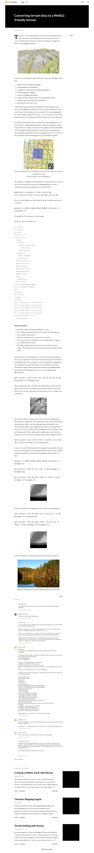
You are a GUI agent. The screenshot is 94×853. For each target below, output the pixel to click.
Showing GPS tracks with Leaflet (27, 103)
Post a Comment (18, 759)
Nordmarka (27, 589)
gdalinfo (19, 216)
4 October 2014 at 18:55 (24, 737)
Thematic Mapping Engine (28, 799)
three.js (47, 117)
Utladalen (31, 112)
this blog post (35, 616)
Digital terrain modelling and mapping (28, 85)
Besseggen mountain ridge (48, 453)
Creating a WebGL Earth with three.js (33, 772)
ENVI (28, 432)
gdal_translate (19, 372)
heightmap (57, 362)
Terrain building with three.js (29, 825)
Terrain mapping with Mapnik (26, 92)
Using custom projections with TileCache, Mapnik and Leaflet (36, 98)
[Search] (82, 2)
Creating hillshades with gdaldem (27, 87)
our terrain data (47, 555)
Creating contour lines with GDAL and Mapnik (31, 100)
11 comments (22, 791)
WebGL (39, 117)
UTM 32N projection (23, 184)
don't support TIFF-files (21, 362)
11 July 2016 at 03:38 (23, 755)
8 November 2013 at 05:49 (24, 610)
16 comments (22, 844)
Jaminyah (20, 622)
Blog (22, 2)
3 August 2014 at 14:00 (23, 728)
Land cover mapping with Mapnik (27, 95)
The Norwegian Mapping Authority (30, 125)
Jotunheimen (41, 107)
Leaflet (23, 117)
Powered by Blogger (47, 849)
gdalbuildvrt (47, 184)
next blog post (22, 555)
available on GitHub (51, 135)
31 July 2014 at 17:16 (23, 715)
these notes (47, 429)
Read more (55, 791)
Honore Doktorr (22, 741)
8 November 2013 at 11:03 (24, 618)
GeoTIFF (18, 203)
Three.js (21, 36)
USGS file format (37, 182)
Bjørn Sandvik (21, 614)
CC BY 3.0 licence (57, 133)
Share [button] (71, 35)
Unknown (20, 647)
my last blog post (35, 38)
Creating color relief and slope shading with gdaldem (33, 90)
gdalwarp (28, 200)
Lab (26, 2)
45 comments (22, 817)
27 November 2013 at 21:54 (25, 643)
